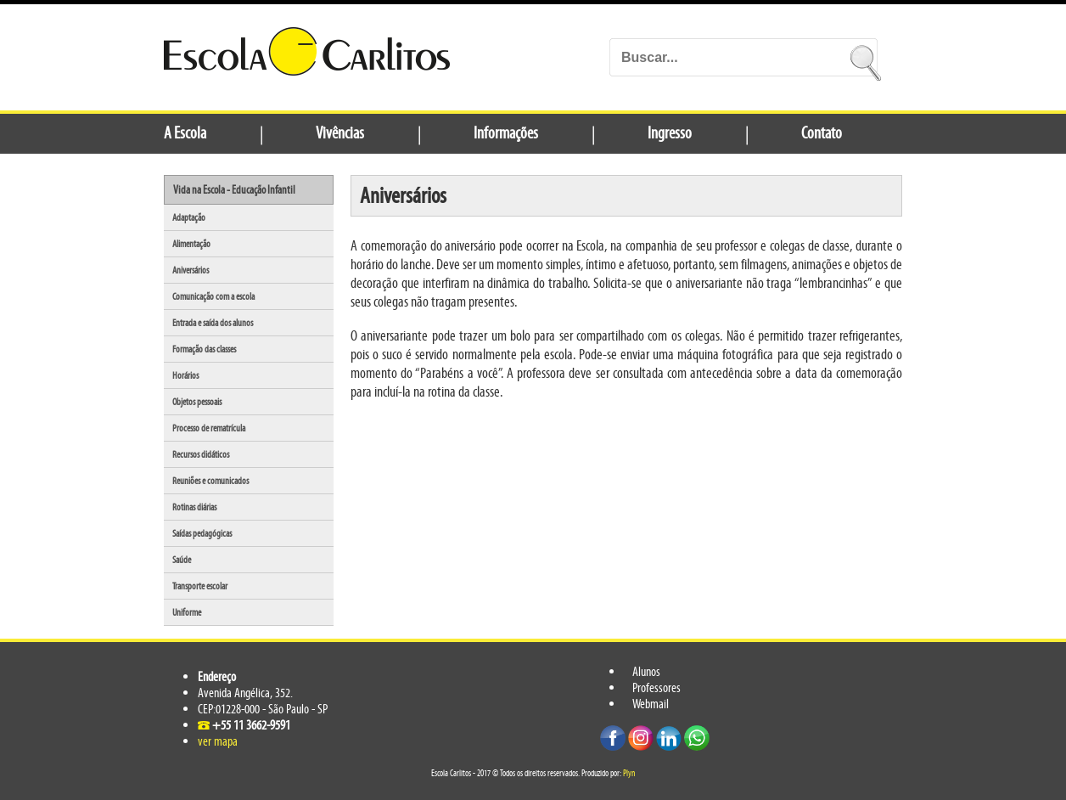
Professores (656, 687)
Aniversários (190, 270)
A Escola (185, 132)
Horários (185, 375)
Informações (506, 132)
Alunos (646, 671)
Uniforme (186, 612)
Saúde (181, 560)
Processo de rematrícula (208, 428)
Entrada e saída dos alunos (212, 323)
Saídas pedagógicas (202, 533)
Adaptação (188, 217)
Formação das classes (204, 349)
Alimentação (191, 244)
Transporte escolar (199, 586)
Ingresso (670, 132)
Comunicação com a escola (213, 296)
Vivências (340, 132)
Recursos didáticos (200, 454)
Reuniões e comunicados (210, 481)
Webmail (650, 704)
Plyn (629, 773)
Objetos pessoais (197, 402)
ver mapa (218, 741)
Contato (821, 132)
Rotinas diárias (194, 507)
